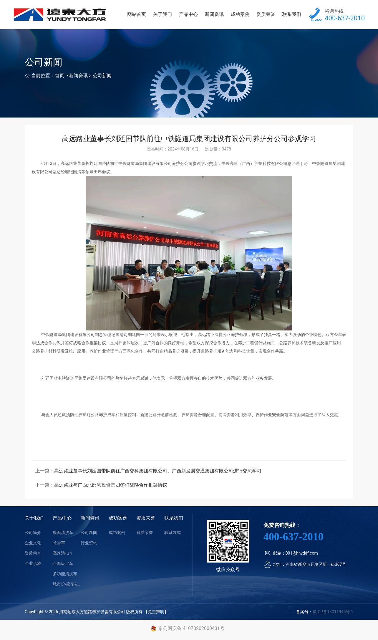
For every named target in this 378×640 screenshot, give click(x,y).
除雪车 (59, 543)
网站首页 (137, 14)
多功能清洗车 (65, 574)
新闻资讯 (214, 14)
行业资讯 (89, 543)
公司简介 (33, 532)
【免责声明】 (156, 612)
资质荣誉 (266, 14)
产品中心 (189, 14)
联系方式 (172, 532)
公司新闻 (102, 76)
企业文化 (33, 543)
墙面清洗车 (63, 532)
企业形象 (33, 563)
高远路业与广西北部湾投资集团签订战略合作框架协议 (110, 485)
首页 (59, 76)
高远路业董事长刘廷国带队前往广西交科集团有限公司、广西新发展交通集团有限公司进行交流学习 (157, 471)
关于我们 (163, 14)
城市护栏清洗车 (67, 584)
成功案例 (240, 14)
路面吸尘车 (63, 563)
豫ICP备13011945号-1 (333, 612)
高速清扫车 (63, 553)
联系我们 (292, 14)
